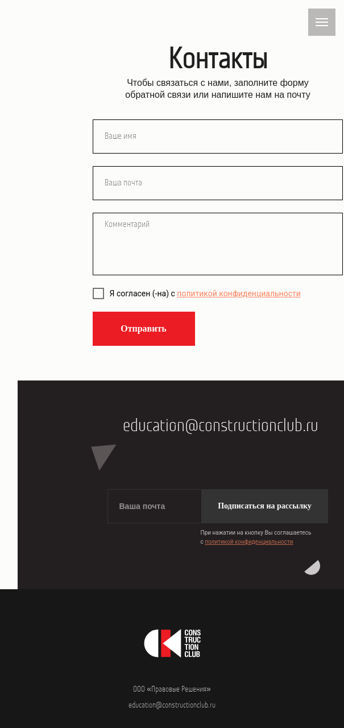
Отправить (144, 328)
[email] (218, 183)
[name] (218, 136)
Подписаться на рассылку (265, 506)
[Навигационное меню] (322, 22)
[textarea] (218, 244)
